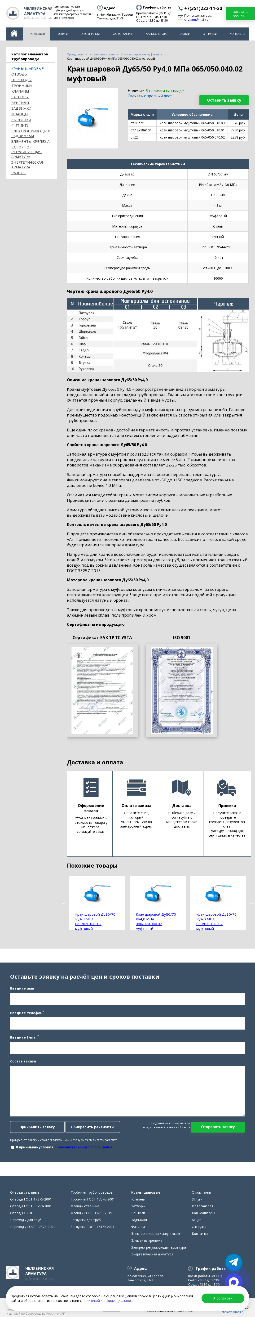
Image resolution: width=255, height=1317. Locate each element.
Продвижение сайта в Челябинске (169, 1311)
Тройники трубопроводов (92, 1193)
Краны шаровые (27, 68)
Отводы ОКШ (21, 1213)
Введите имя (22, 988)
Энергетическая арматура (27, 164)
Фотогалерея (123, 34)
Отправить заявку (218, 1127)
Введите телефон (27, 1012)
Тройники (21, 85)
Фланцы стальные (85, 1207)
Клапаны (20, 91)
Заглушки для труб (86, 1220)
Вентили (20, 102)
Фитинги (20, 125)
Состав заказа (23, 1061)
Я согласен (223, 1298)
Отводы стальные (24, 1193)
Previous (63, 903)
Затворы (20, 96)
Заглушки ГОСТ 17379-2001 (92, 1227)
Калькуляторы (157, 34)
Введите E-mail (24, 1037)
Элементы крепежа (30, 141)
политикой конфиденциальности (109, 1300)
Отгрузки (210, 34)
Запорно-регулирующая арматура (26, 152)
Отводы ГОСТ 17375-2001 (31, 1200)
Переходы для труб (25, 1220)
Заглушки (21, 119)
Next (252, 903)
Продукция (36, 34)
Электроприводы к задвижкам (30, 133)
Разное (18, 172)
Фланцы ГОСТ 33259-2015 (91, 1213)
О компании (90, 34)
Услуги (62, 34)
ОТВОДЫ (19, 74)
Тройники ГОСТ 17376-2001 (93, 1200)
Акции (185, 34)
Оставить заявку (224, 100)
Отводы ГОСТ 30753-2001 (31, 1207)
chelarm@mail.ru (196, 20)
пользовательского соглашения (83, 1147)
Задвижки (21, 108)
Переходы (21, 79)
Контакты (237, 34)
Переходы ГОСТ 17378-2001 (32, 1227)
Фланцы (19, 114)
